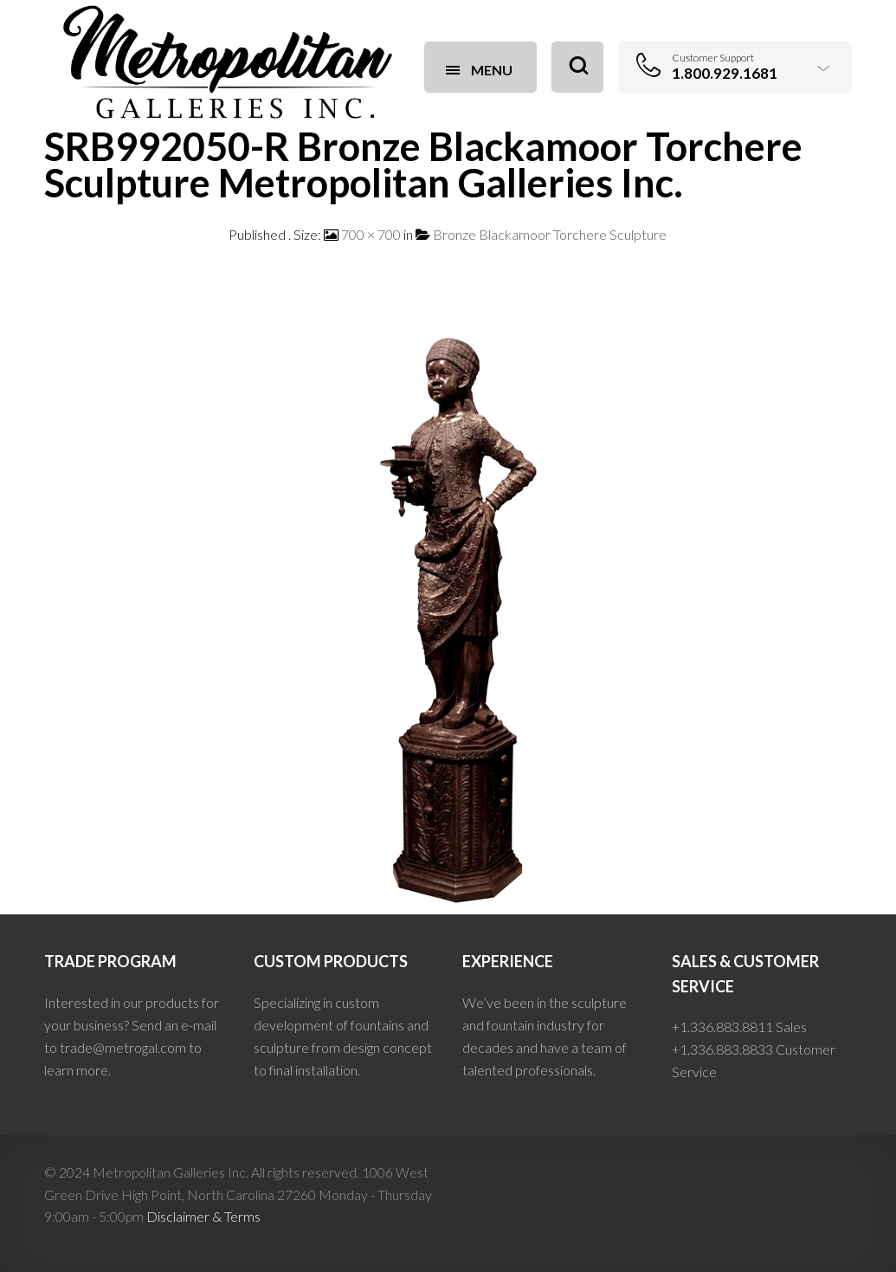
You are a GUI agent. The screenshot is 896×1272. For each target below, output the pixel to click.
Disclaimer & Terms (203, 1216)
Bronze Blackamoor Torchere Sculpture (550, 234)
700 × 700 (371, 234)
